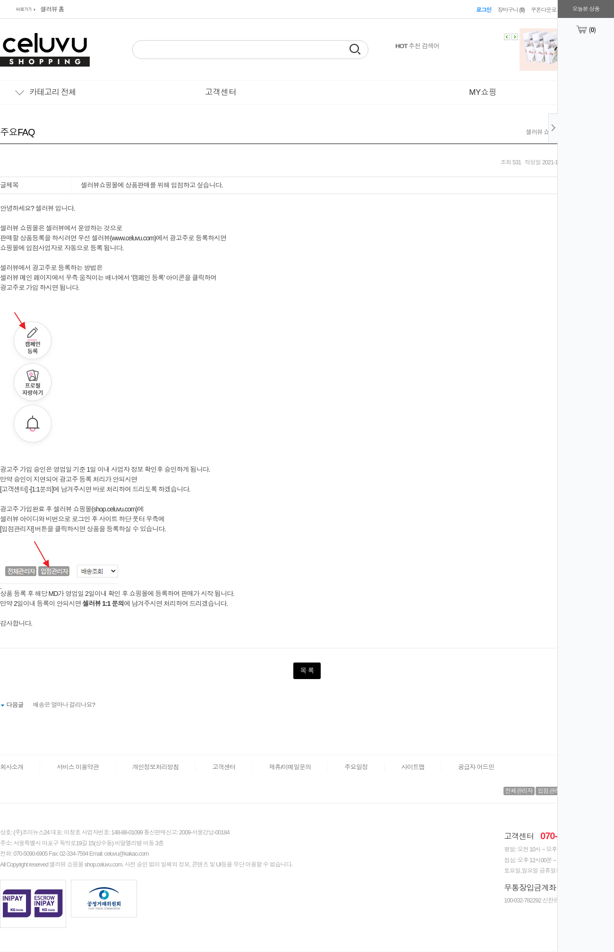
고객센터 (221, 92)
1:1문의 (41, 489)
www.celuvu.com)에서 (139, 238)
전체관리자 (519, 791)
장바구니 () (510, 10)
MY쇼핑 (483, 92)
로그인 (484, 10)
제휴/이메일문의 (290, 767)
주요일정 (355, 767)
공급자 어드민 (476, 767)
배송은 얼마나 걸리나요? (64, 704)
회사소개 (11, 767)
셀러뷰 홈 (52, 9)
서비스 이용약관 (78, 767)
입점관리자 (551, 791)
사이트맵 (413, 767)
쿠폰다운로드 (546, 10)
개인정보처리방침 (155, 767)
